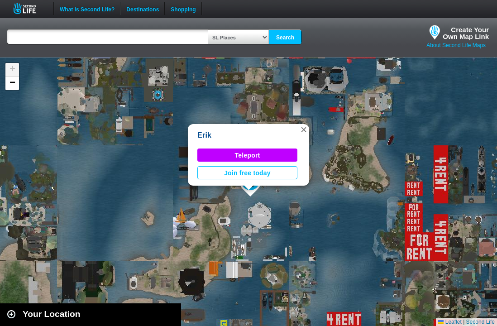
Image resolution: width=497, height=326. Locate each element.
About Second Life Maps (456, 45)
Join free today (247, 173)
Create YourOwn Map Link (466, 33)
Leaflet (449, 322)
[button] (303, 129)
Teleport (247, 155)
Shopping (183, 8)
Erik (204, 135)
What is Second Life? (87, 8)
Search (285, 37)
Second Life (30, 8)
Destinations (142, 8)
